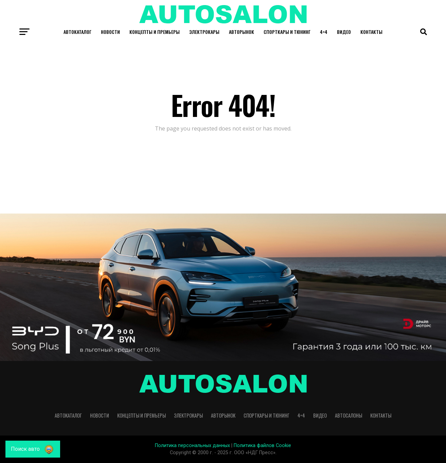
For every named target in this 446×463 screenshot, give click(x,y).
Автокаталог (77, 31)
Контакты (371, 31)
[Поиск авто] (32, 449)
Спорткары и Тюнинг (287, 31)
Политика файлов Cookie (262, 445)
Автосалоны (348, 415)
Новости (110, 31)
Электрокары (204, 31)
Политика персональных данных (192, 445)
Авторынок (241, 31)
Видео (344, 31)
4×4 (323, 31)
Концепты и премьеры (154, 31)
